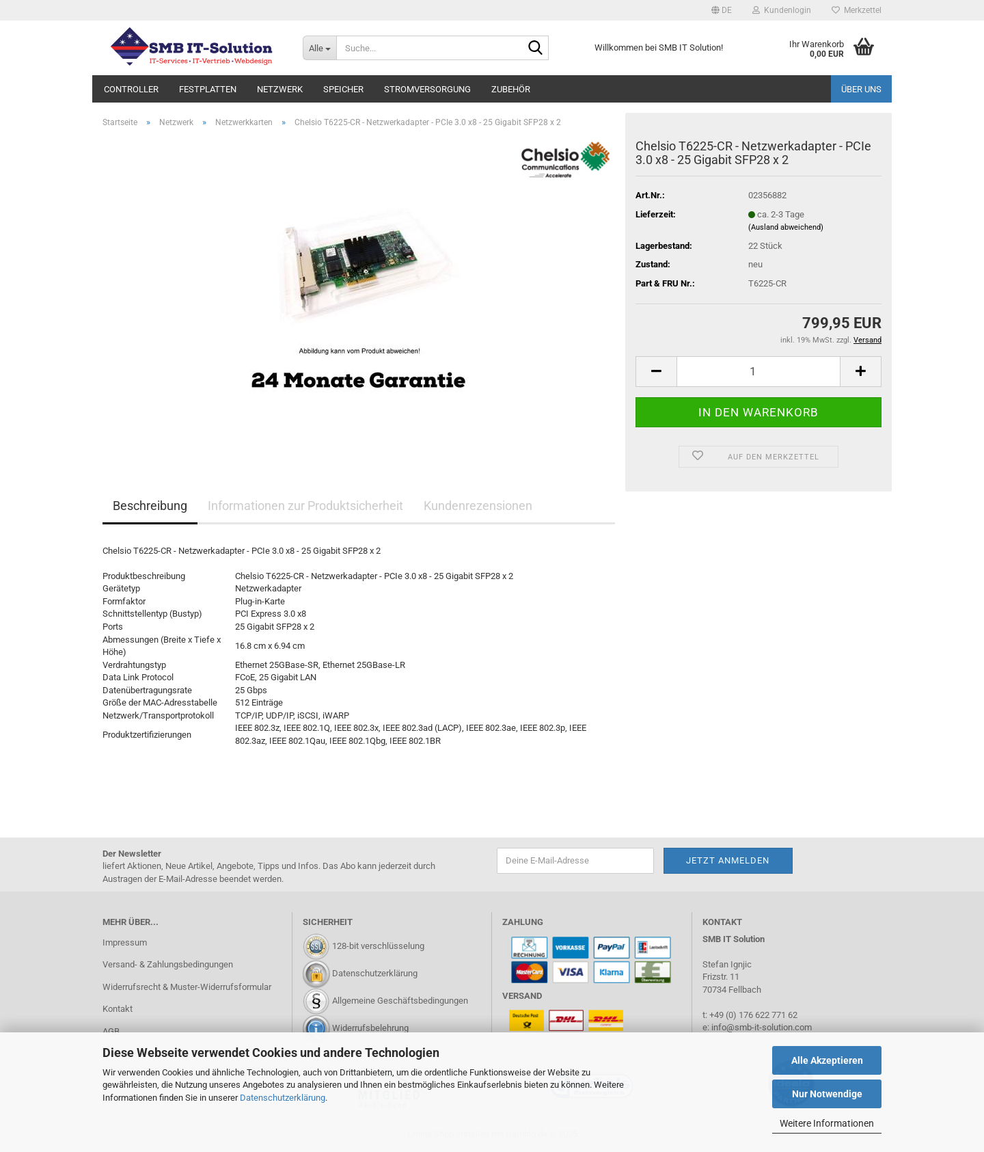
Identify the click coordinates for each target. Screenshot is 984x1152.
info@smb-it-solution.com (761, 1027)
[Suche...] (319, 48)
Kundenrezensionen (478, 505)
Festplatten (207, 89)
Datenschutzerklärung (282, 1098)
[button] (721, 10)
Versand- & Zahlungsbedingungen (167, 964)
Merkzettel (857, 10)
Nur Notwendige (827, 1093)
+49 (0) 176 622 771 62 (752, 1015)
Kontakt (117, 1009)
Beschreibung (150, 505)
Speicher (343, 89)
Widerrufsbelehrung (370, 1028)
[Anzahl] (758, 371)
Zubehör (510, 89)
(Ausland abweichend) (785, 227)
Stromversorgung (427, 89)
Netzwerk (280, 89)
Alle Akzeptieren (827, 1060)
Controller (131, 89)
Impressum (124, 942)
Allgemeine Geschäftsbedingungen (400, 1000)
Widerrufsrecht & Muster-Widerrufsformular (186, 987)
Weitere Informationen (827, 1123)
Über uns (861, 89)
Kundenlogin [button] (781, 10)
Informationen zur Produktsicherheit (305, 505)
